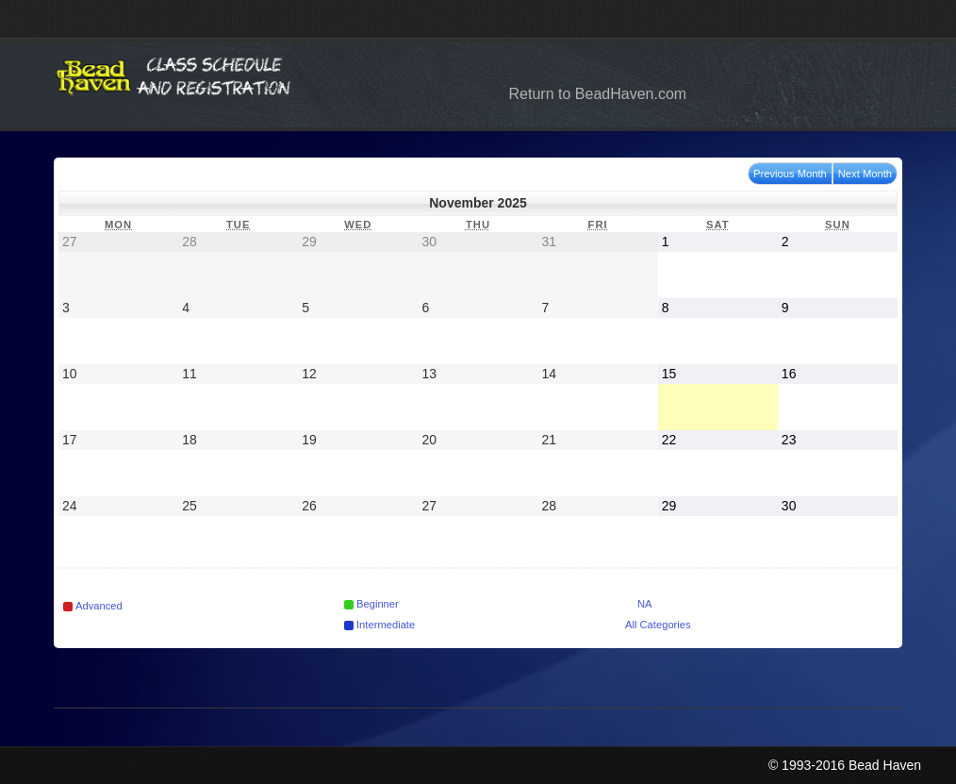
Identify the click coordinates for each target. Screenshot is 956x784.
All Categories (658, 624)
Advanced (93, 605)
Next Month (865, 173)
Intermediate (379, 624)
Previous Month (790, 173)
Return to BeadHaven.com (598, 94)
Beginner (371, 603)
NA (638, 603)
